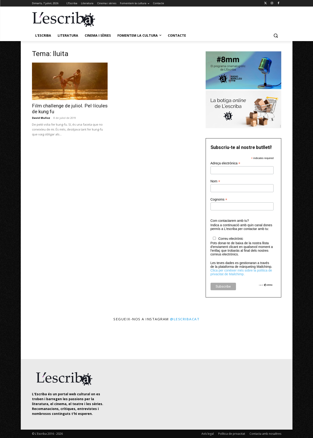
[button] (275, 35)
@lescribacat (185, 319)
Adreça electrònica (225, 163)
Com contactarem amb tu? (230, 221)
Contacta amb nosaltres (265, 434)
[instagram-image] (37, 341)
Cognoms (219, 199)
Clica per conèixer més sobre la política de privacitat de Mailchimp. (241, 272)
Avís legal (207, 434)
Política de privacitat (231, 434)
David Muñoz (41, 118)
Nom (215, 181)
